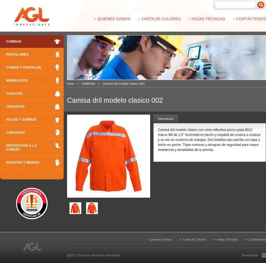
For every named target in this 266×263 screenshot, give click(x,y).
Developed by (250, 255)
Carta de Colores (160, 19)
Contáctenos (251, 19)
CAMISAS (88, 83)
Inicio (70, 83)
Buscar (260, 4)
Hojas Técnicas (208, 19)
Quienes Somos (113, 19)
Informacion (166, 118)
